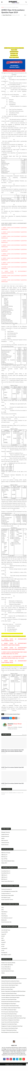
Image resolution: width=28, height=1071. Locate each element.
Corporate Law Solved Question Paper (9, 999)
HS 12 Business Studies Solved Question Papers (10, 1007)
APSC (2, 909)
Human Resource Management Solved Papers (10, 1020)
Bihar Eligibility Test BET (6, 954)
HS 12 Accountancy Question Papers (11, 7)
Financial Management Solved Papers (8, 1003)
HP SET (2, 946)
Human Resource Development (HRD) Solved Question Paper (13, 1018)
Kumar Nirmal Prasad (14, 724)
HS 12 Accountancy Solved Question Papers (10, 1005)
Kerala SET (3, 942)
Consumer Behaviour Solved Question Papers (10, 997)
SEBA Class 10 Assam (5, 852)
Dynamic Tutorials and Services (16, 1064)
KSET (2, 938)
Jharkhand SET (4, 948)
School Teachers (4, 915)
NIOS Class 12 (4, 879)
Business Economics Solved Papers (8, 987)
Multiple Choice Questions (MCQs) (8, 962)
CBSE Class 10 (4, 854)
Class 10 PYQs (4, 858)
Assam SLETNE (4, 932)
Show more (24, 734)
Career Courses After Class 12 (7, 881)
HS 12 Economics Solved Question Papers (9, 1011)
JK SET (2, 950)
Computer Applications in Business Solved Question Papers (13, 995)
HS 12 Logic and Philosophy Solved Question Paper (11, 1015)
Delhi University (4, 840)
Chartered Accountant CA (6, 889)
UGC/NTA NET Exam (5, 930)
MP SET (3, 944)
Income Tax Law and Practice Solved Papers (10, 1022)
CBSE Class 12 (4, 877)
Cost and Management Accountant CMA (9, 891)
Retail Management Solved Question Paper (9, 1032)
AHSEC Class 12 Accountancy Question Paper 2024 (12, 767)
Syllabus (3, 972)
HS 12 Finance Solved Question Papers (9, 1013)
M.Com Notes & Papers (6, 968)
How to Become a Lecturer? (6, 917)
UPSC (2, 907)
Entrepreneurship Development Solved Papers (10, 1001)
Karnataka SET (4, 952)
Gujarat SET (3, 934)
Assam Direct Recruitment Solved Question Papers (11, 983)
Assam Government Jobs (6, 922)
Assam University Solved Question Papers (9, 985)
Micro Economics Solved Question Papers (9, 1028)
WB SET (3, 940)
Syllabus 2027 (4, 862)
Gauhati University (5, 834)
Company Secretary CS (6, 893)
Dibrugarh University (5, 832)
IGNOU (2, 838)
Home (2, 7)
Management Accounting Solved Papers (9, 1024)
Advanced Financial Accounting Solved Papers (10, 981)
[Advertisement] (14, 31)
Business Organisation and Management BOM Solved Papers (13, 991)
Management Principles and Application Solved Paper (12, 1026)
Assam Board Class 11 (5, 871)
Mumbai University (5, 836)
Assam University (4, 844)
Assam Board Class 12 (5, 873)
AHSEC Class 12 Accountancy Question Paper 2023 (12, 783)
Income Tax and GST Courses (7, 899)
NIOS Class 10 (4, 856)
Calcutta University (5, 842)
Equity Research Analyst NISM (7, 895)
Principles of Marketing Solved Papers (9, 1030)
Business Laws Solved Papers (7, 989)
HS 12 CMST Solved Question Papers (8, 1009)
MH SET (3, 936)
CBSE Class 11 (4, 875)
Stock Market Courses (5, 897)
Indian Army (3, 913)
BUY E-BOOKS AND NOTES (7, 964)
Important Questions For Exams (7, 970)
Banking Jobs (4, 920)
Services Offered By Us (6, 966)
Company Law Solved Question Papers (9, 993)
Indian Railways (4, 911)
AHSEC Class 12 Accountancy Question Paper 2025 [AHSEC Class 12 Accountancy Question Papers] (12, 750)
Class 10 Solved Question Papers (7, 860)
